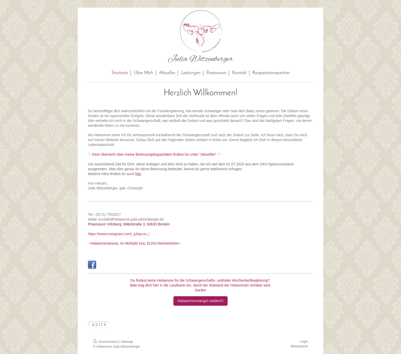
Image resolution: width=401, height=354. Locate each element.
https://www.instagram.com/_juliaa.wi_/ (118, 234)
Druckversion (106, 342)
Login (304, 341)
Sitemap (127, 342)
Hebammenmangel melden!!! (200, 301)
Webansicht (299, 346)
